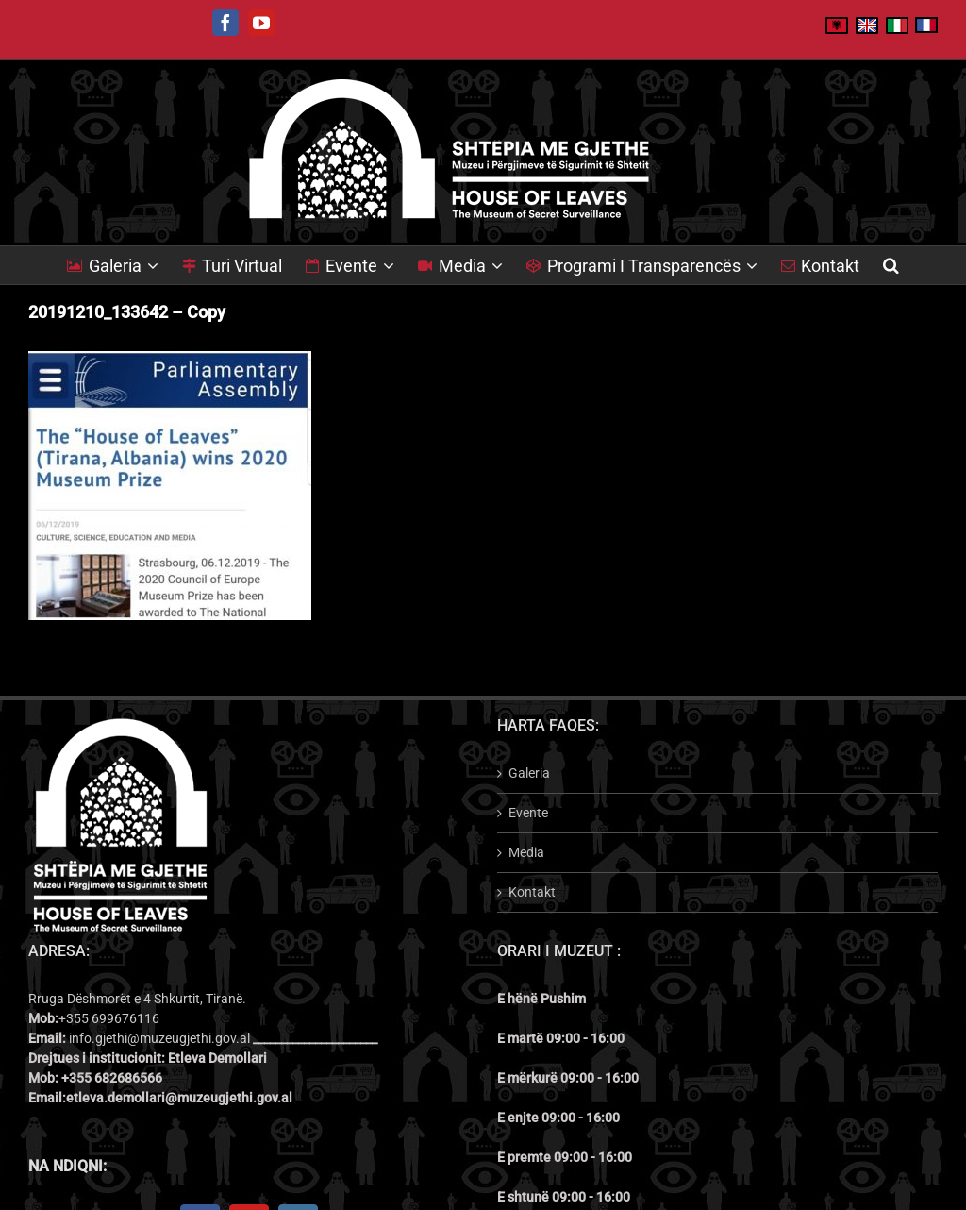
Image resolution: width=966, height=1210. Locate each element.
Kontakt (532, 891)
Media (526, 852)
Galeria (529, 773)
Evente (528, 812)
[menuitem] (124, 265)
